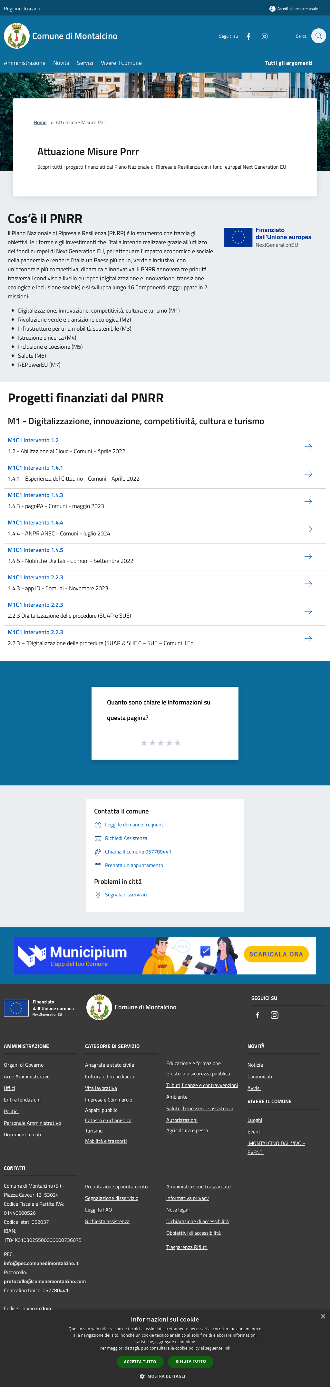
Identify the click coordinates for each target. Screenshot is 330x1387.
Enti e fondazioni (22, 1099)
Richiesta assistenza (107, 1221)
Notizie (255, 1065)
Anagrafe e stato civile (109, 1065)
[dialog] (165, 1348)
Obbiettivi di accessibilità (193, 1233)
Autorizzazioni (182, 1120)
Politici (11, 1111)
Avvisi (254, 1088)
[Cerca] (318, 36)
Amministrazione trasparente (198, 1186)
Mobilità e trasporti (106, 1141)
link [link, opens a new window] (227, 1348)
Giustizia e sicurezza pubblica (198, 1073)
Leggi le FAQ (98, 1209)
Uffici (9, 1088)
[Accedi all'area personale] (293, 8)
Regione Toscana (22, 8)
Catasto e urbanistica (108, 1120)
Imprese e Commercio (108, 1099)
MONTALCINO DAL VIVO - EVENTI (276, 1147)
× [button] (322, 1316)
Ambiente (177, 1097)
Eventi (255, 1131)
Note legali (178, 1209)
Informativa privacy (187, 1198)
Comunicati (260, 1076)
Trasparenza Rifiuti (187, 1247)
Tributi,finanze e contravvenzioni (202, 1085)
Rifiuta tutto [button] (191, 1361)
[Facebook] (244, 35)
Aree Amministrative (27, 1076)
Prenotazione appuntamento (116, 1186)
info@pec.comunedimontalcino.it (41, 1263)
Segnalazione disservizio (111, 1198)
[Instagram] (261, 35)
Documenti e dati (22, 1134)
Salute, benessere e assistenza (199, 1108)
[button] (165, 1376)
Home (40, 122)
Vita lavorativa (101, 1088)
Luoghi (255, 1120)
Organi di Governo (24, 1065)
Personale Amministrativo (32, 1123)
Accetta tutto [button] (140, 1361)
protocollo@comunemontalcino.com (45, 1281)
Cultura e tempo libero (109, 1076)
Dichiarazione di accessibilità (197, 1221)
